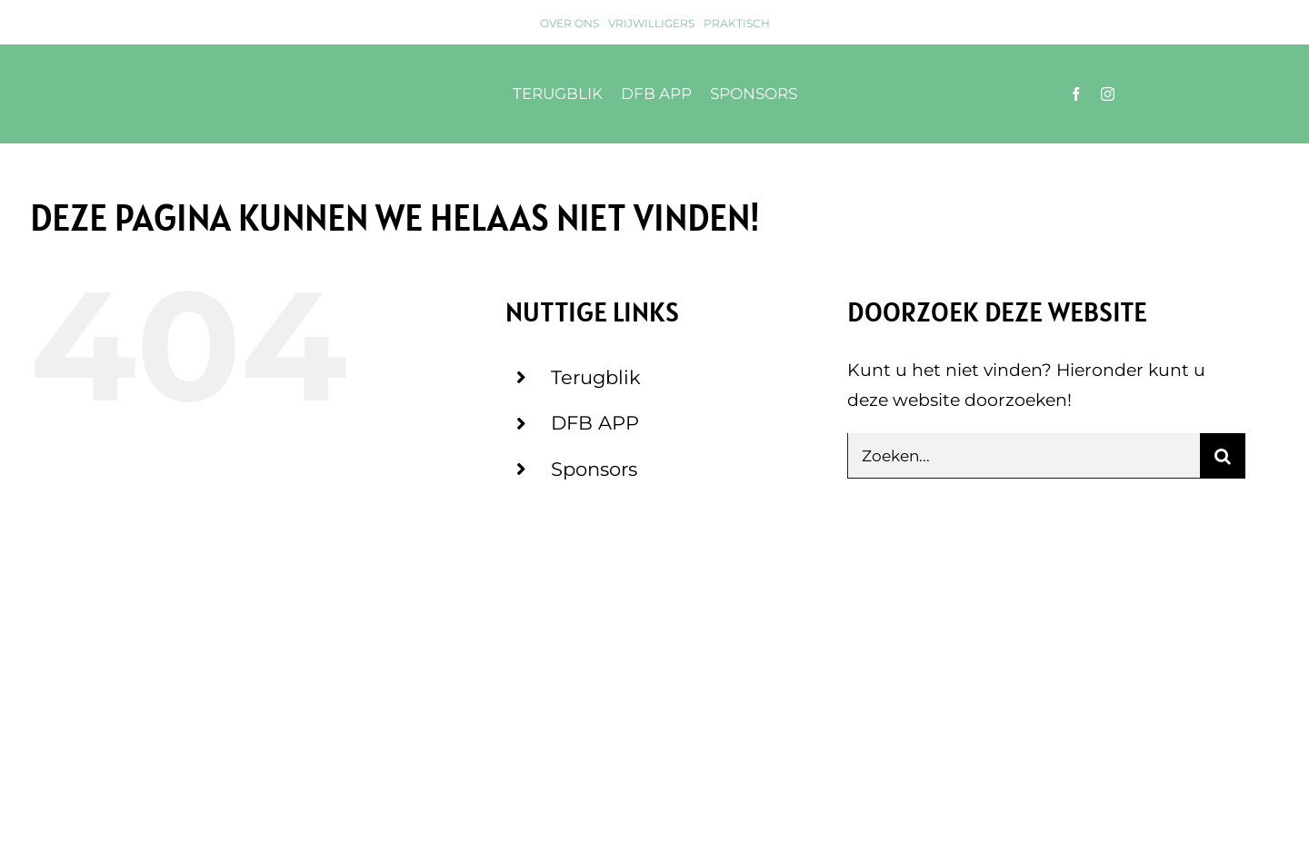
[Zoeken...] (1023, 456)
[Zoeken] (1222, 456)
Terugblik (596, 377)
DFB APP (595, 422)
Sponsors (594, 469)
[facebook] (1076, 94)
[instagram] (1107, 94)
